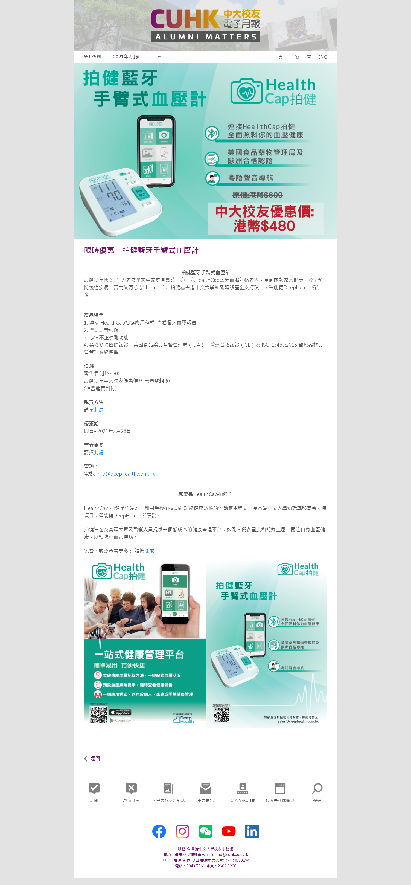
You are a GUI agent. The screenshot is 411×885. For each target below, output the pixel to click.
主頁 (278, 57)
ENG (322, 57)
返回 (92, 759)
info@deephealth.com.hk (125, 474)
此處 (99, 410)
